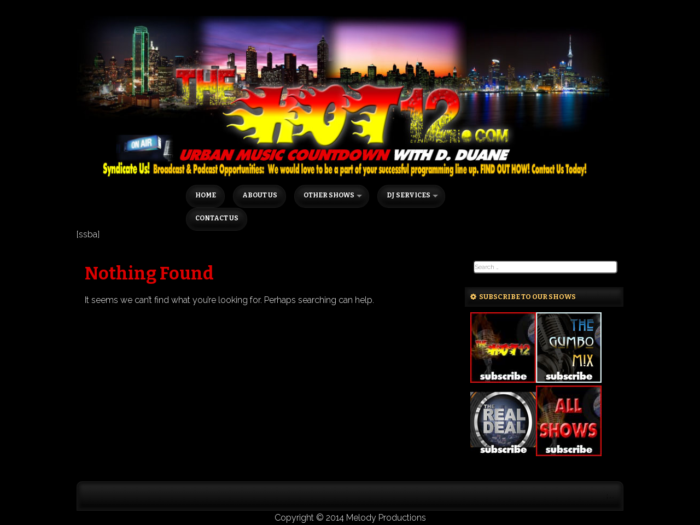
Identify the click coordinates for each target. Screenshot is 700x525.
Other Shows (329, 195)
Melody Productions (386, 517)
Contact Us (216, 218)
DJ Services (408, 195)
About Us (259, 195)
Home (205, 195)
